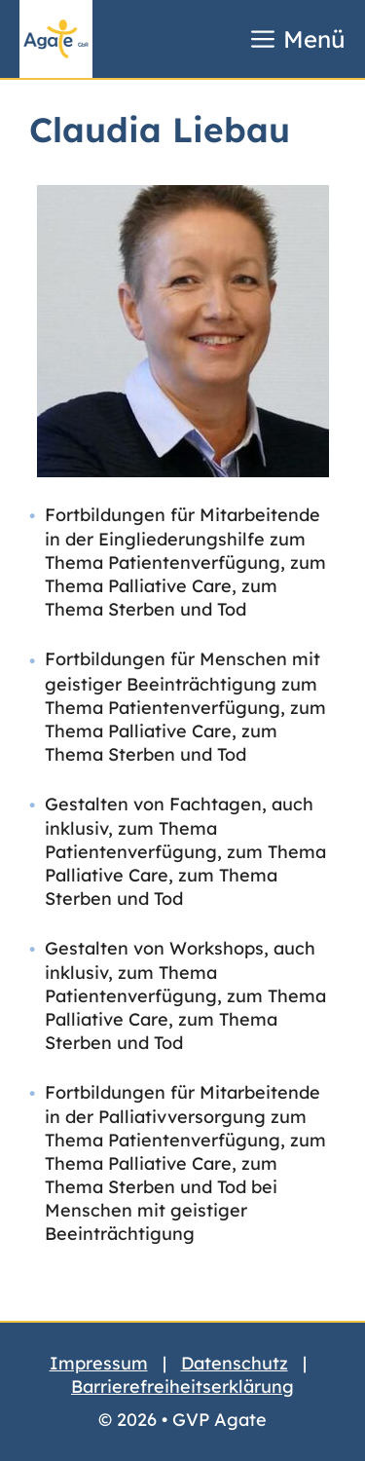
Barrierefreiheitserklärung (182, 1386)
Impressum (99, 1363)
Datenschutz (234, 1363)
